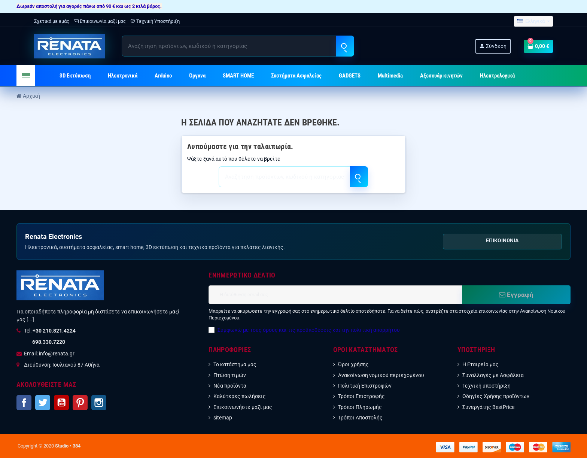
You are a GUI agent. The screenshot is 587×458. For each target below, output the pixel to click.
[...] (30, 319)
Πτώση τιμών (229, 375)
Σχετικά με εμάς (51, 21)
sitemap (222, 418)
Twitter (42, 402)
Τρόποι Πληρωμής (360, 407)
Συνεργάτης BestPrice (488, 407)
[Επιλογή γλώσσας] (533, 21)
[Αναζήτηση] (238, 46)
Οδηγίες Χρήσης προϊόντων (495, 396)
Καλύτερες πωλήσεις (239, 396)
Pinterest (80, 402)
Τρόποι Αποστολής (360, 418)
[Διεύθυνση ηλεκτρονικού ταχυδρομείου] (335, 294)
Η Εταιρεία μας (480, 364)
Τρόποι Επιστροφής (361, 396)
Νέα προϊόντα (229, 386)
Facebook (23, 402)
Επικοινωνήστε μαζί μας (242, 407)
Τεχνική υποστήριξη (486, 386)
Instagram (98, 402)
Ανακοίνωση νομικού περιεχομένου (381, 375)
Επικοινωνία (502, 240)
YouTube (61, 402)
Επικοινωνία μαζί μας (100, 21)
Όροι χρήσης (353, 364)
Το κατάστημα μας (234, 364)
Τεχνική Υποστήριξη (155, 21)
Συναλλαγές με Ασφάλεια (493, 375)
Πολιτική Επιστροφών (365, 386)
